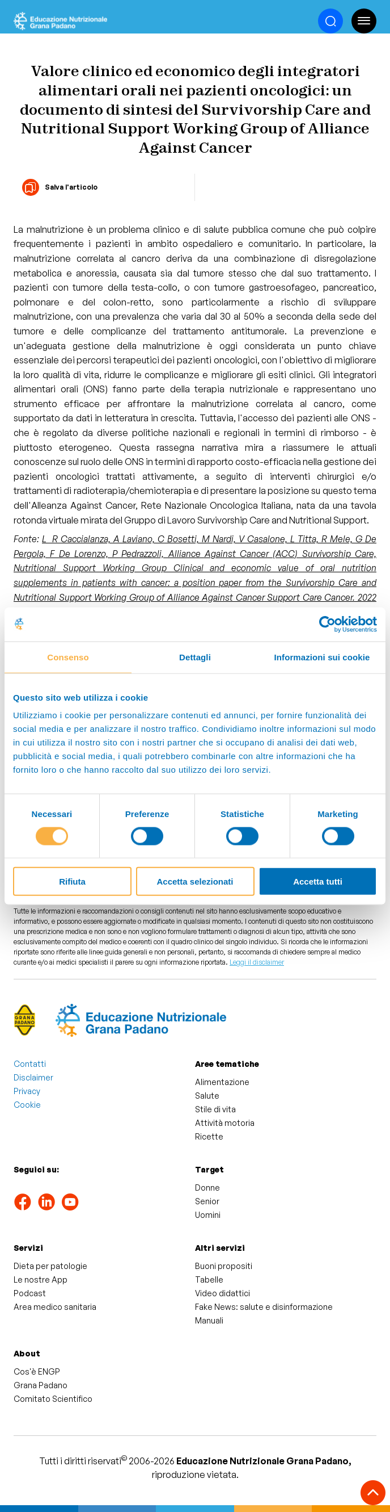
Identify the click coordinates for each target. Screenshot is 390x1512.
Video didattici (222, 1293)
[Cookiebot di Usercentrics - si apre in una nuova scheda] (327, 624)
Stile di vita (215, 1109)
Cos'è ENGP (37, 1371)
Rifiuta (72, 881)
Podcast (30, 1293)
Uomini (208, 1215)
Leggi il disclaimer (257, 962)
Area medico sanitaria (55, 1307)
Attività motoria (225, 1123)
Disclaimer (33, 1077)
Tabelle (209, 1279)
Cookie (27, 1104)
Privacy (27, 1091)
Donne (207, 1187)
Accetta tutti (317, 881)
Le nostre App (40, 1279)
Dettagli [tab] (195, 656)
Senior (207, 1201)
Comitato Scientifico (53, 1399)
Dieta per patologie (50, 1266)
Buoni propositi (223, 1266)
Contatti (30, 1064)
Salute (207, 1095)
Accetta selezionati (194, 881)
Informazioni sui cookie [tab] (322, 656)
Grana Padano (40, 1385)
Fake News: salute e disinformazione (264, 1307)
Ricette (209, 1136)
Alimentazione (222, 1082)
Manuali (209, 1320)
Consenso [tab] (67, 656)
